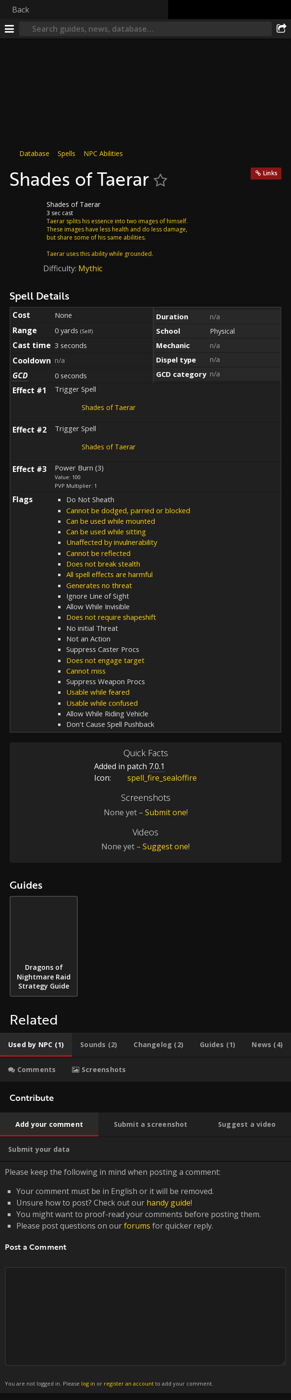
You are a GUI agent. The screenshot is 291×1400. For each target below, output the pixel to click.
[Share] (281, 28)
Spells (66, 153)
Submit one (165, 812)
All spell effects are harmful (109, 574)
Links (270, 173)
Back (20, 9)
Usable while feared (98, 692)
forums (137, 1225)
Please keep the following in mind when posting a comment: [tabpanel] (145, 1277)
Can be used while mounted (110, 521)
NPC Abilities (103, 153)
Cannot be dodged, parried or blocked (128, 510)
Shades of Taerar (108, 407)
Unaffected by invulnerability (111, 542)
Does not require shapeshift (111, 617)
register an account (129, 1383)
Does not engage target (105, 660)
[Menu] (9, 28)
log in (88, 1383)
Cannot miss (86, 671)
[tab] (36, 1045)
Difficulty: (60, 268)
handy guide (168, 1202)
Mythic (90, 268)
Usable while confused (102, 703)
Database (34, 153)
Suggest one (165, 846)
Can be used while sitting (106, 531)
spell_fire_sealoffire (155, 777)
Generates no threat (99, 585)
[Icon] (26, 212)
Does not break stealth (103, 563)
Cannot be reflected (98, 553)
